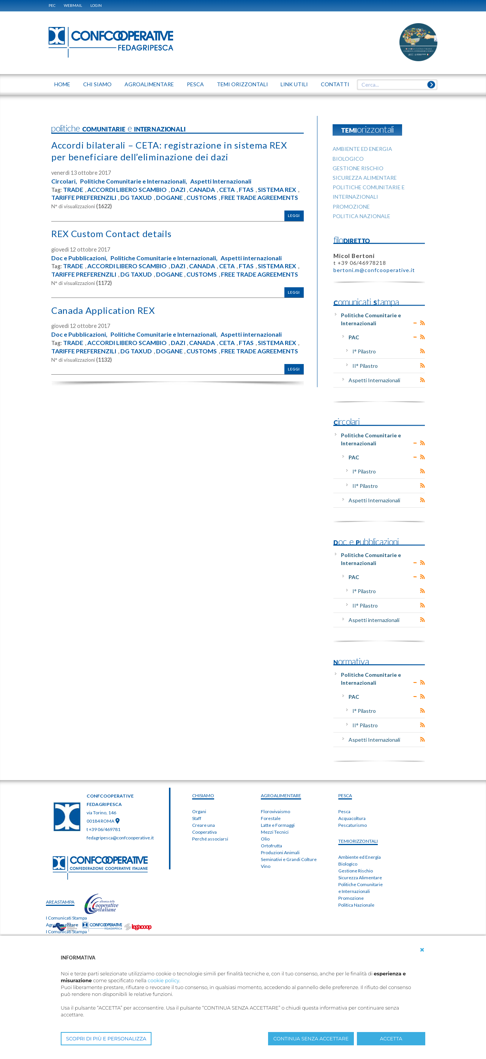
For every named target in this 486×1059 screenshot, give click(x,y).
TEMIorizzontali (358, 841)
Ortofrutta (271, 845)
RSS (422, 323)
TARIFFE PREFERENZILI (83, 198)
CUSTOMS (201, 198)
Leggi (294, 216)
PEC (52, 5)
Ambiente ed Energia (359, 857)
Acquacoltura (352, 818)
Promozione (351, 898)
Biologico (347, 864)
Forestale (271, 818)
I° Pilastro (364, 351)
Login (96, 5)
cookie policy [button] (163, 980)
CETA (227, 190)
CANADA (202, 190)
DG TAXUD (136, 198)
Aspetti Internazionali (220, 181)
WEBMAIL (73, 5)
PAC (354, 337)
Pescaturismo (352, 825)
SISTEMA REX (277, 190)
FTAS (246, 190)
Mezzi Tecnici (275, 832)
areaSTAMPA (60, 902)
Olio (265, 839)
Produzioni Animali (280, 852)
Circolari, (64, 181)
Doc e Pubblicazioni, (79, 258)
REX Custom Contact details (111, 233)
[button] (422, 950)
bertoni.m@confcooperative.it (374, 270)
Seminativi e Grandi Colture (289, 859)
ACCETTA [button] (391, 1039)
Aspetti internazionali (251, 258)
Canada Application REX (103, 310)
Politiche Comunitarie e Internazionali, (133, 181)
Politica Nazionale (356, 905)
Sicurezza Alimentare (360, 877)
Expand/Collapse (415, 323)
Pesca (344, 811)
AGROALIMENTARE (281, 795)
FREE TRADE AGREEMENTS (259, 198)
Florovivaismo (275, 811)
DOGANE (169, 198)
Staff (196, 818)
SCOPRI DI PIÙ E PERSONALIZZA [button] (106, 1039)
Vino (265, 866)
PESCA (345, 795)
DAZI (178, 190)
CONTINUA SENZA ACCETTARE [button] (311, 1039)
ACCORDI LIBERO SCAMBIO (127, 190)
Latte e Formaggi (278, 825)
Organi (199, 811)
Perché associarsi (210, 839)
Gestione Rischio (355, 871)
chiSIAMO (203, 795)
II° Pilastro (365, 365)
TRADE (73, 190)
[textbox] (394, 85)
